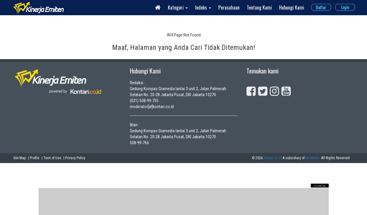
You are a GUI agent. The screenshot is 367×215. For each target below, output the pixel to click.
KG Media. (312, 158)
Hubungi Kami (291, 7)
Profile (34, 158)
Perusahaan (229, 7)
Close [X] (319, 186)
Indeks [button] (203, 7)
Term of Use (52, 158)
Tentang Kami (259, 7)
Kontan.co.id (273, 158)
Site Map (19, 158)
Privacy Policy (75, 158)
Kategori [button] (178, 7)
